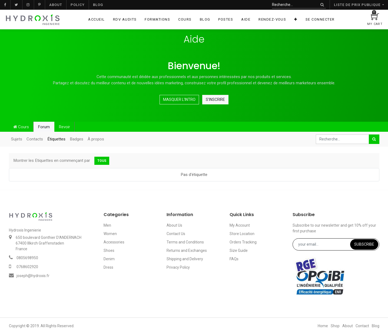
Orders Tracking (243, 242)
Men (107, 225)
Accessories (114, 242)
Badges (76, 139)
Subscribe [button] (364, 244)
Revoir (64, 126)
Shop (335, 326)
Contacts (34, 139)
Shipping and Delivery (185, 259)
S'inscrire (215, 99)
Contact (362, 326)
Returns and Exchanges (187, 250)
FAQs (234, 259)
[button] (295, 19)
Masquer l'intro (179, 99)
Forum (44, 126)
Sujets (16, 139)
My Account (240, 225)
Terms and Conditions (185, 242)
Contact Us (176, 234)
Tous (101, 161)
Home (323, 326)
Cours (21, 126)
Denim (109, 259)
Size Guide (239, 250)
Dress (108, 267)
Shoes (109, 250)
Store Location (242, 234)
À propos (96, 139)
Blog (98, 5)
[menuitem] (96, 19)
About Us (174, 225)
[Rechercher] (322, 4)
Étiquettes (56, 139)
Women (110, 234)
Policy (78, 5)
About (55, 5)
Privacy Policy (178, 267)
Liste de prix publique (358, 5)
